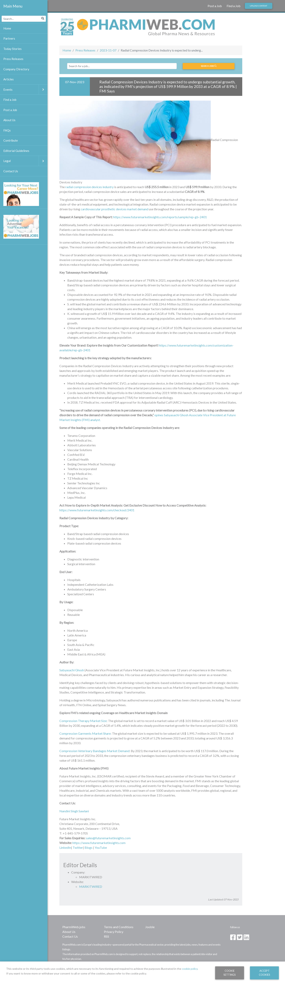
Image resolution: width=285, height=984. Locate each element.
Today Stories (12, 48)
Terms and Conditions (118, 927)
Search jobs (209, 66)
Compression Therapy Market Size (83, 721)
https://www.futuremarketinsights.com (98, 843)
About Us (68, 932)
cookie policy (190, 968)
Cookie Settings (229, 972)
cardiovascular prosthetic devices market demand (114, 209)
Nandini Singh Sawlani (74, 811)
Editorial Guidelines (16, 150)
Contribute (10, 140)
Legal (25, 161)
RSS (106, 936)
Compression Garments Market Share (85, 733)
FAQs (7, 130)
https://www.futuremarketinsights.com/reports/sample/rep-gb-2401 (160, 217)
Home (67, 50)
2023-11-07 (108, 50)
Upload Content (258, 6)
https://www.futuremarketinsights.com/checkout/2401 (96, 510)
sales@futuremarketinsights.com (108, 838)
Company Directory (16, 69)
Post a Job (215, 6)
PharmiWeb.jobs (73, 927)
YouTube (101, 847)
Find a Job (233, 6)
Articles (8, 79)
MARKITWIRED (90, 886)
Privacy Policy (113, 932)
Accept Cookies (264, 972)
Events (25, 90)
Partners (9, 38)
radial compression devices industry (89, 187)
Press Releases (85, 50)
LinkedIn (65, 847)
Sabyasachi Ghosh (71, 670)
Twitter (78, 847)
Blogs (88, 847)
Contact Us (70, 936)
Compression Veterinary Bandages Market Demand (94, 751)
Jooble (150, 927)
